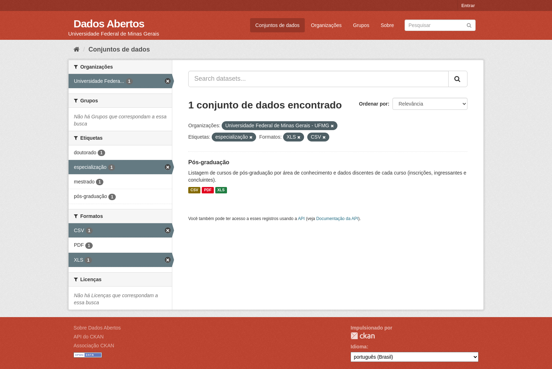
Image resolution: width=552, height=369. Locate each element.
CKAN (363, 335)
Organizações (326, 25)
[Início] (77, 49)
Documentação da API (337, 218)
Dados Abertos (109, 24)
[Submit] (469, 25)
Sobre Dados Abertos (97, 328)
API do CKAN (89, 336)
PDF (207, 190)
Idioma (359, 346)
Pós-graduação (208, 162)
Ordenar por (373, 104)
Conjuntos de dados (277, 25)
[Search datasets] (440, 25)
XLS (220, 190)
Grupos (361, 25)
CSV (194, 190)
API (301, 218)
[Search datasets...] (318, 79)
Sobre (387, 25)
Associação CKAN (94, 345)
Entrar (468, 5)
